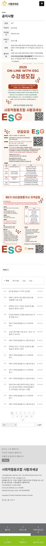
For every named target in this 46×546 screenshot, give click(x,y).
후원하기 (23, 540)
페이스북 (23, 528)
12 (23, 420)
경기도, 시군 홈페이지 (10, 449)
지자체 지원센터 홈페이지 (12, 453)
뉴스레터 (7, 540)
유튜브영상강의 (38, 529)
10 (26, 416)
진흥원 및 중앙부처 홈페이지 (13, 456)
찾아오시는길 (38, 540)
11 (32, 416)
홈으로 (7, 528)
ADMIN (5, 460)
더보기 (12, 500)
